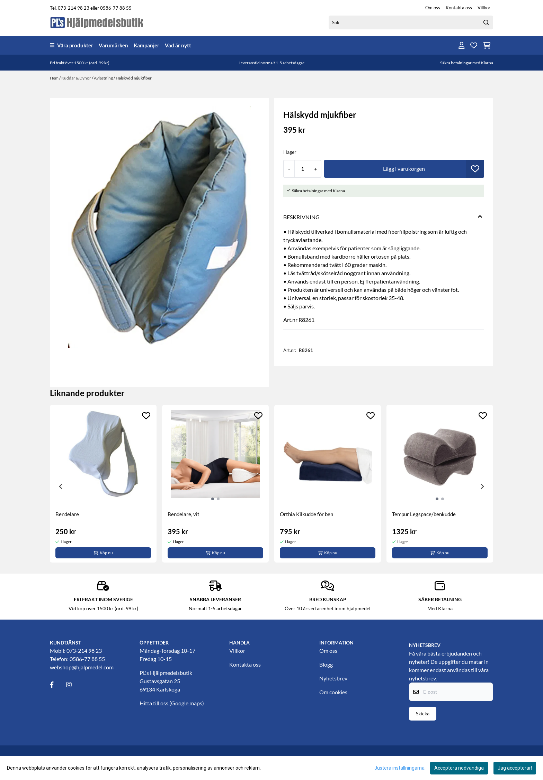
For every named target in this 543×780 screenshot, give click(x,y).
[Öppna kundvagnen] (486, 45)
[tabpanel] (103, 484)
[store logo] (97, 22)
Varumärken (113, 45)
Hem (54, 78)
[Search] (486, 22)
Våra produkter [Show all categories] (71, 45)
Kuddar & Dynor (76, 78)
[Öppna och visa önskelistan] (474, 45)
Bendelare (67, 514)
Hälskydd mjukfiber (134, 78)
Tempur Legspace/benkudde (424, 514)
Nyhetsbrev (333, 678)
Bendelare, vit (183, 514)
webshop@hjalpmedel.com (82, 667)
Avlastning (104, 78)
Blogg (326, 664)
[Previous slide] (60, 486)
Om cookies (333, 692)
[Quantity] (302, 168)
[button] (475, 169)
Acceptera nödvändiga (459, 768)
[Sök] (411, 22)
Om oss (432, 7)
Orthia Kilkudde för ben (306, 514)
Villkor (484, 7)
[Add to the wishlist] (146, 415)
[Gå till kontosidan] (462, 45)
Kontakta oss (459, 7)
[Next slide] (482, 486)
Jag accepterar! (515, 768)
